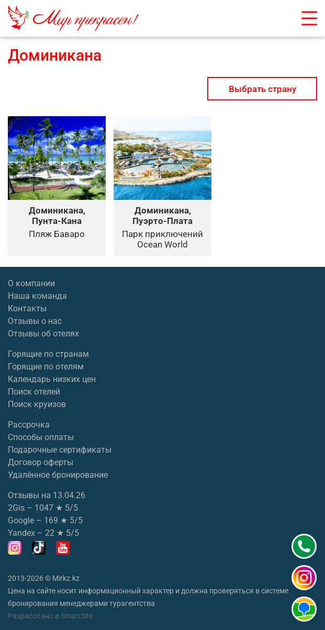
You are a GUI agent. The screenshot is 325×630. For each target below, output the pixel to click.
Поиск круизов (37, 404)
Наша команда (37, 296)
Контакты (27, 308)
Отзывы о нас (35, 321)
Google (21, 520)
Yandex (21, 533)
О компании (31, 283)
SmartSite (77, 616)
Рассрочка (29, 425)
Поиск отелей (34, 392)
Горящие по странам (48, 354)
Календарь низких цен (52, 379)
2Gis (16, 508)
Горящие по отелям (46, 367)
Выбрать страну (262, 89)
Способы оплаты (41, 437)
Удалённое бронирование (58, 475)
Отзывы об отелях (43, 334)
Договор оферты (40, 462)
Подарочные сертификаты (59, 450)
